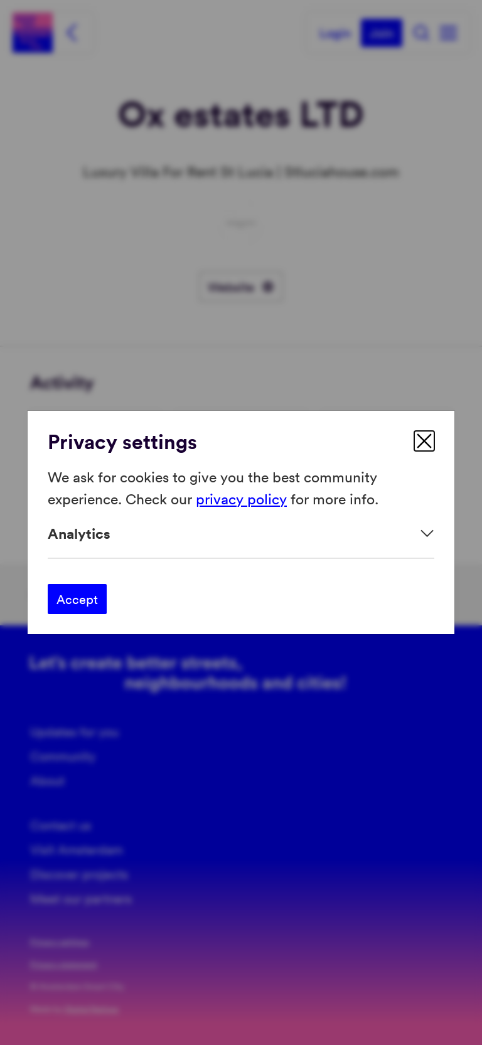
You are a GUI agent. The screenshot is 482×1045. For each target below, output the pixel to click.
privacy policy (241, 498)
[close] (424, 441)
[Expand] (241, 533)
